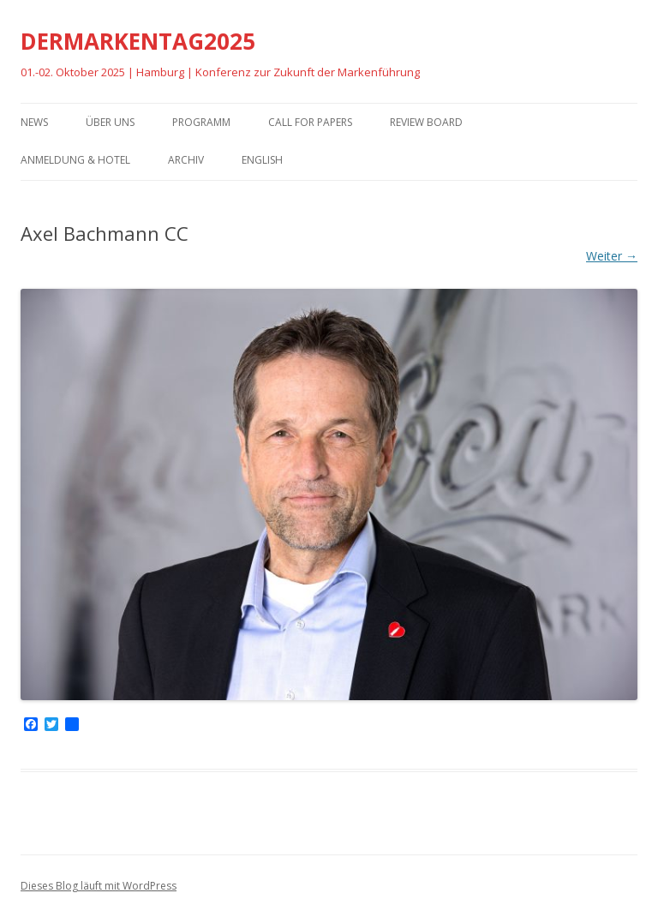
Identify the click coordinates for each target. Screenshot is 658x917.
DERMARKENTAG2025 (138, 41)
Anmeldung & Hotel (75, 160)
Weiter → (611, 256)
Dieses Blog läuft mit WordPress (98, 885)
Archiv (186, 160)
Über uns (110, 122)
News (34, 122)
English (262, 160)
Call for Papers (310, 122)
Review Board (426, 122)
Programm (201, 122)
